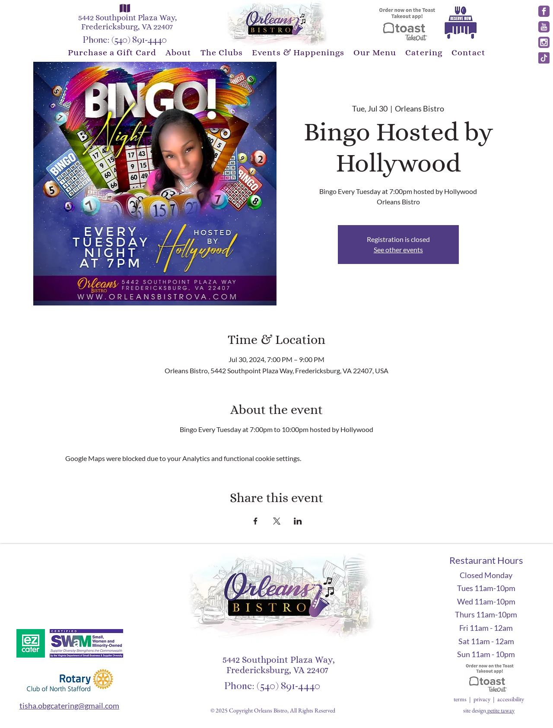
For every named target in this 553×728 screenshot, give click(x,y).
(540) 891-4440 (139, 40)
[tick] (544, 58)
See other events (398, 249)
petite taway (501, 710)
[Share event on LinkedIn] (298, 521)
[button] (178, 52)
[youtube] (544, 26)
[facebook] (544, 11)
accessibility (510, 699)
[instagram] (544, 42)
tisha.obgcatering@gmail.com (69, 705)
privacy (482, 699)
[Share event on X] (277, 521)
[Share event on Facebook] (255, 521)
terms (461, 699)
